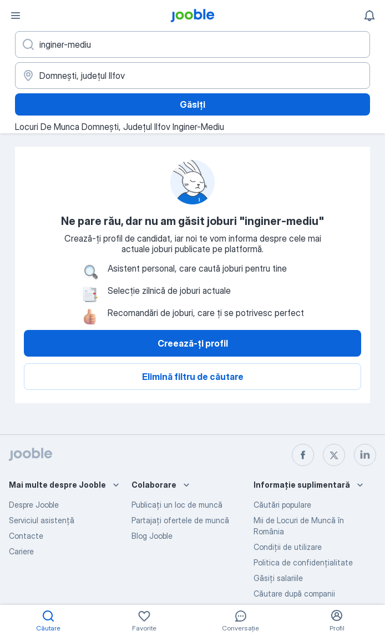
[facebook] (303, 455)
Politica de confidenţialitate (303, 562)
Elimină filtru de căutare (193, 376)
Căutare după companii (294, 593)
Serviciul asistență (41, 520)
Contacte (26, 535)
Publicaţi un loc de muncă (176, 504)
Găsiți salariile (278, 578)
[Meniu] (15, 15)
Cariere (21, 551)
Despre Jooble (34, 504)
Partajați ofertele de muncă (180, 520)
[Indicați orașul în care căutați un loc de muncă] (192, 75)
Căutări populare (282, 504)
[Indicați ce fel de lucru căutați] (192, 44)
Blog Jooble (152, 535)
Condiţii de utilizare (288, 547)
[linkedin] (365, 455)
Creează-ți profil (193, 343)
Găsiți (192, 104)
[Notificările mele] (369, 15)
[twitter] (334, 455)
